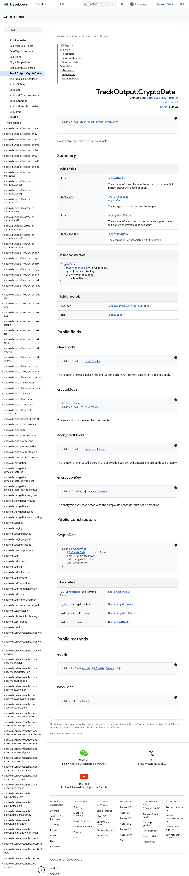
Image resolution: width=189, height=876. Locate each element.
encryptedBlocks (120, 215)
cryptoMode (115, 200)
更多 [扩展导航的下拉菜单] (61, 4)
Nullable (126, 306)
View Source (167, 102)
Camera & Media (82, 826)
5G (75, 837)
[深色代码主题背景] (176, 118)
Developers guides (149, 824)
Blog (52, 840)
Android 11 (125, 829)
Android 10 (126, 834)
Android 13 (125, 818)
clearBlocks (117, 178)
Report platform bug (174, 809)
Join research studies (173, 836)
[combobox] (99, 4)
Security (54, 824)
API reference (14, 17)
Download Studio (152, 836)
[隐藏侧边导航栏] (41, 869)
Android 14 (126, 812)
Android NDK (150, 841)
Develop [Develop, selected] (41, 4)
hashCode (115, 314)
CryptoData (68, 264)
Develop (86, 36)
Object (137, 306)
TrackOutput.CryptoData (103, 122)
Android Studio (165, 4)
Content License (145, 724)
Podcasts (55, 846)
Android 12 (126, 823)
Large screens (104, 810)
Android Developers (67, 36)
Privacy (77, 832)
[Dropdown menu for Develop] (50, 4)
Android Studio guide (151, 815)
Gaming (77, 807)
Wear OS (101, 816)
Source (54, 830)
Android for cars (105, 830)
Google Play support (172, 828)
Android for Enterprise (56, 818)
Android (54, 810)
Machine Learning (78, 814)
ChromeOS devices (103, 823)
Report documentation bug (174, 818)
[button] (22, 123)
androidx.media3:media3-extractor (159, 97)
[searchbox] (23, 29)
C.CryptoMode (119, 196)
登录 (182, 4)
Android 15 (126, 807)
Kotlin (163, 107)
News (53, 835)
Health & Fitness (81, 821)
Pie (121, 840)
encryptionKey (118, 233)
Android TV (103, 835)
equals (113, 306)
